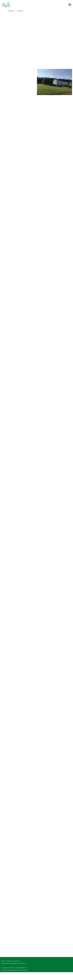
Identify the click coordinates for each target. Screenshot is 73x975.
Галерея (20, 11)
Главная (11, 11)
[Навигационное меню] (69, 5)
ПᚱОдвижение (21, 968)
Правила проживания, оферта (13, 963)
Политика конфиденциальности (14, 970)
